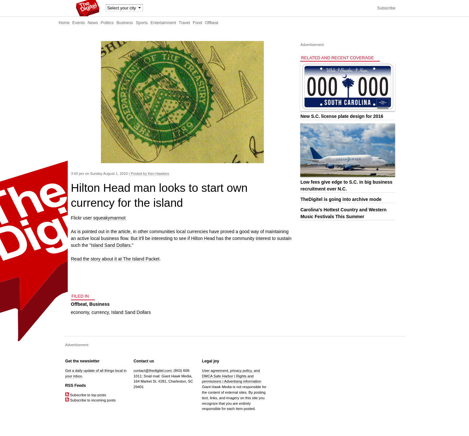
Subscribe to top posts (85, 395)
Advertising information (242, 381)
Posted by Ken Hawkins (150, 174)
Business (125, 23)
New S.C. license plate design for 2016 (341, 116)
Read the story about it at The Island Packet (115, 258)
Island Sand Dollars (110, 245)
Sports (142, 23)
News (93, 23)
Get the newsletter (82, 361)
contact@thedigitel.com (152, 371)
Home (64, 23)
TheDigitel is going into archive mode (340, 199)
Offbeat (211, 23)
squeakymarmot (109, 217)
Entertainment (163, 23)
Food (197, 23)
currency (100, 312)
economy (80, 312)
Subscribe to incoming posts (90, 400)
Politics (107, 23)
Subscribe (386, 8)
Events (78, 23)
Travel (184, 23)
